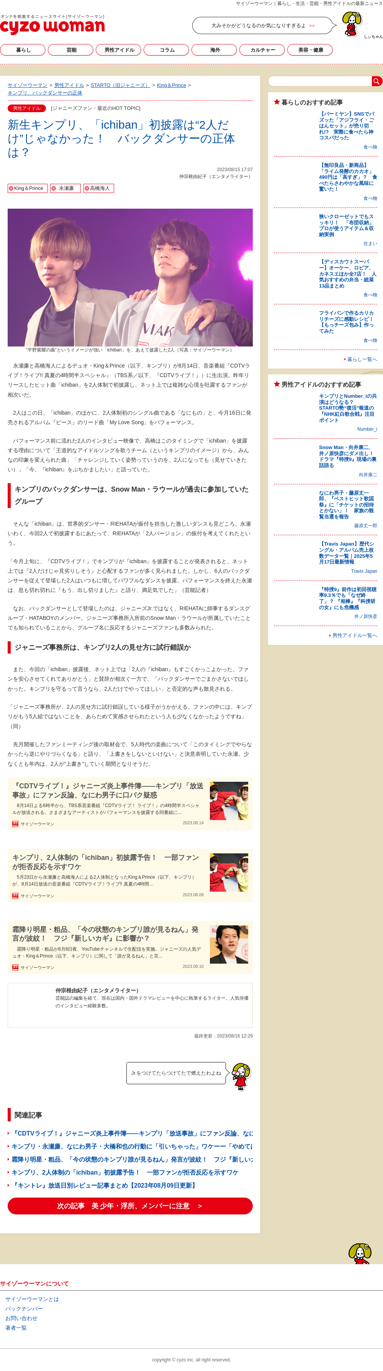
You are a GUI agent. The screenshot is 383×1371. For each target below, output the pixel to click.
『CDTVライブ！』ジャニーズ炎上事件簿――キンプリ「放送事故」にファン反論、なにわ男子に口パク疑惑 (107, 790)
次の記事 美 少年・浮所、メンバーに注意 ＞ (130, 1206)
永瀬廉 (66, 188)
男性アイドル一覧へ (354, 635)
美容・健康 (310, 50)
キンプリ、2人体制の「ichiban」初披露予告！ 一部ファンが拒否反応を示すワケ (105, 862)
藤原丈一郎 (365, 525)
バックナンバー (24, 1309)
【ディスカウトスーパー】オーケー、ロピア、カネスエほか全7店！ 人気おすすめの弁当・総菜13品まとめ (347, 273)
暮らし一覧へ (362, 359)
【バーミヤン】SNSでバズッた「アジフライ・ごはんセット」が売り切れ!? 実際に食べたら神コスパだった (346, 126)
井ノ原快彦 (365, 616)
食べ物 (370, 147)
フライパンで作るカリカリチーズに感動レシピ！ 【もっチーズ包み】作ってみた (349, 322)
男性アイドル (119, 50)
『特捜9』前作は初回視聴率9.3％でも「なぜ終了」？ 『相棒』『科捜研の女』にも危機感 (347, 598)
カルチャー (262, 50)
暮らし (23, 50)
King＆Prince (28, 188)
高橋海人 (100, 188)
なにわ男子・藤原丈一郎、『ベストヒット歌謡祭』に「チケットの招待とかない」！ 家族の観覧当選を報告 (346, 505)
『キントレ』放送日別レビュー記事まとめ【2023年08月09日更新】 (104, 1185)
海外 (215, 50)
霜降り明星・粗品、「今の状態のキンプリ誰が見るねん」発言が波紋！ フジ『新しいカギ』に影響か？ (105, 934)
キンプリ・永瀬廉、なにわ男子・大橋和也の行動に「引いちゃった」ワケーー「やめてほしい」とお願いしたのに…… (173, 1146)
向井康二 (368, 474)
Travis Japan (364, 571)
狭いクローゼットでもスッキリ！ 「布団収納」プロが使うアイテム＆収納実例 (346, 225)
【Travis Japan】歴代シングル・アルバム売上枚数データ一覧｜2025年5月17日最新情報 (346, 553)
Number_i (367, 429)
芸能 (72, 50)
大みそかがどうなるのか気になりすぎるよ (258, 25)
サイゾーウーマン (52, 25)
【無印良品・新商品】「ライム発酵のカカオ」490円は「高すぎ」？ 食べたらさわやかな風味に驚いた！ (348, 177)
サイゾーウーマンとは (32, 1299)
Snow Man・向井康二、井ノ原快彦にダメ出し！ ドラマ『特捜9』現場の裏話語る (349, 456)
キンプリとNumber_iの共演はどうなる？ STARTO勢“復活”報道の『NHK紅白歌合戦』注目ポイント (348, 408)
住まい (370, 243)
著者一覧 (16, 1328)
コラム (167, 50)
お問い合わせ (21, 1318)
